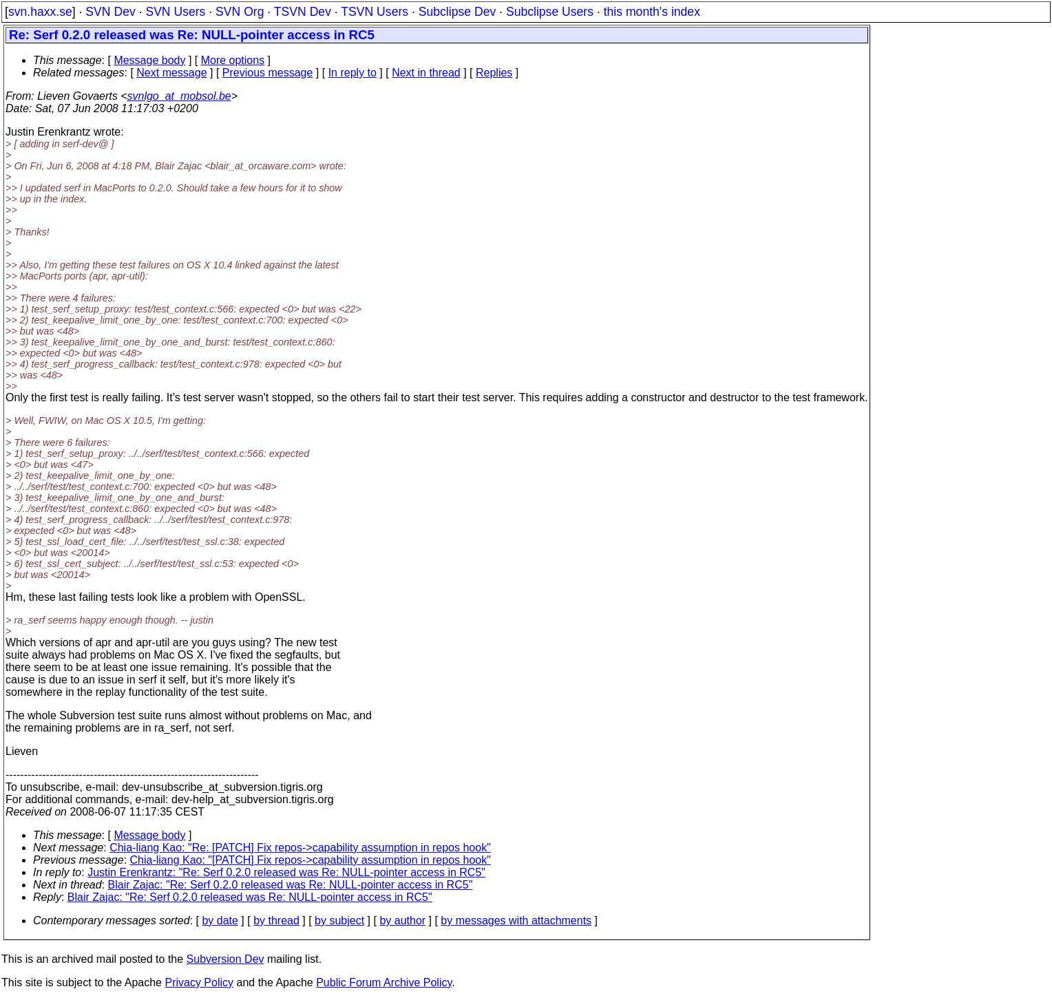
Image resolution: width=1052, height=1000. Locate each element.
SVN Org (239, 12)
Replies (494, 72)
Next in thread (426, 72)
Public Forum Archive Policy (384, 982)
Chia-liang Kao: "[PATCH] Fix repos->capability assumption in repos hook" (310, 860)
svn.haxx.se (40, 12)
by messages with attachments (516, 920)
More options (233, 60)
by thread (276, 920)
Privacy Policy (199, 982)
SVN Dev (110, 12)
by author (402, 920)
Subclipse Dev (457, 12)
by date (220, 920)
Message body (149, 60)
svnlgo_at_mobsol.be (179, 96)
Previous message (267, 72)
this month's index (652, 12)
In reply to (352, 72)
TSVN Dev (302, 12)
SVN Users (175, 12)
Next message (171, 72)
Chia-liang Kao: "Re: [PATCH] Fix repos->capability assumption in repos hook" (300, 847)
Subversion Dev (225, 959)
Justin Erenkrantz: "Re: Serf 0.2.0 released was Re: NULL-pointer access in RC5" (286, 872)
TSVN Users (374, 12)
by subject (339, 920)
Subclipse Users (549, 12)
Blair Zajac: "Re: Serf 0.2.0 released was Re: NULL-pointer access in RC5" (290, 885)
